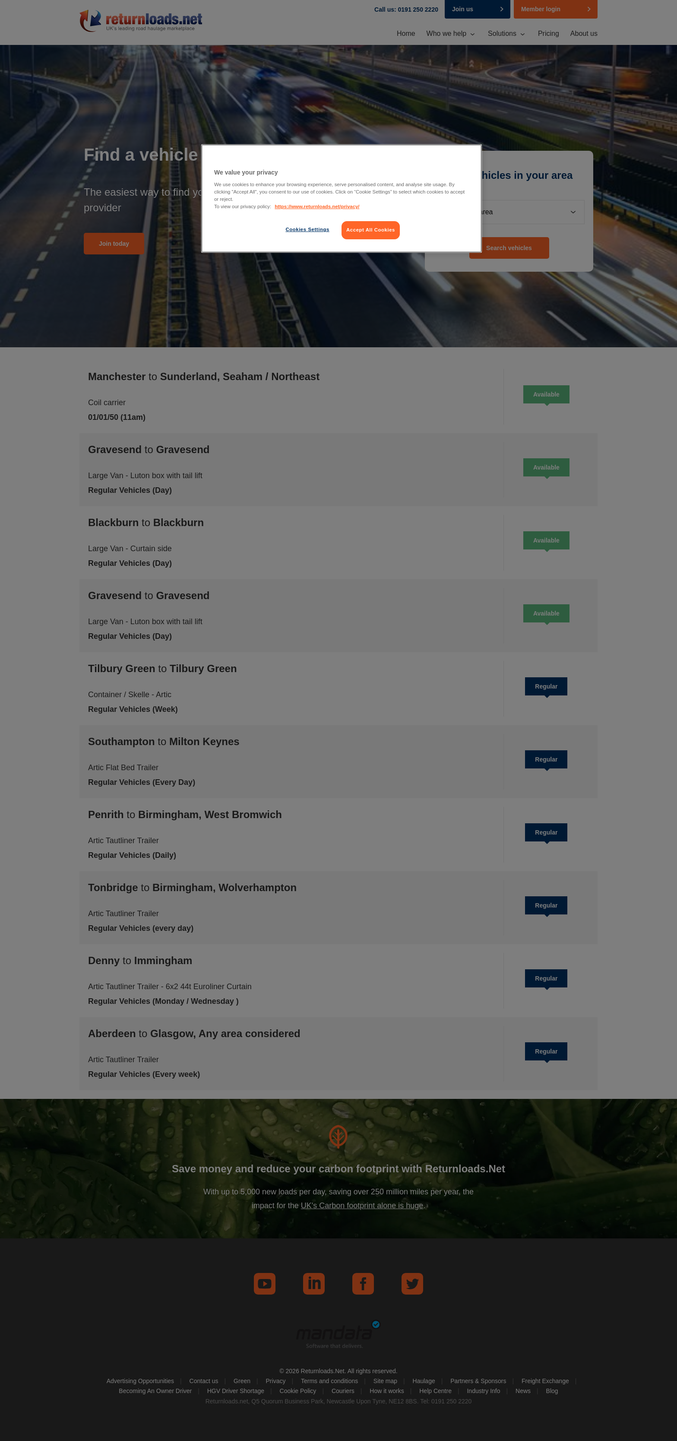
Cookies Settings (307, 229)
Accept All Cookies (370, 229)
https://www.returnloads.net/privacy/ (317, 206)
